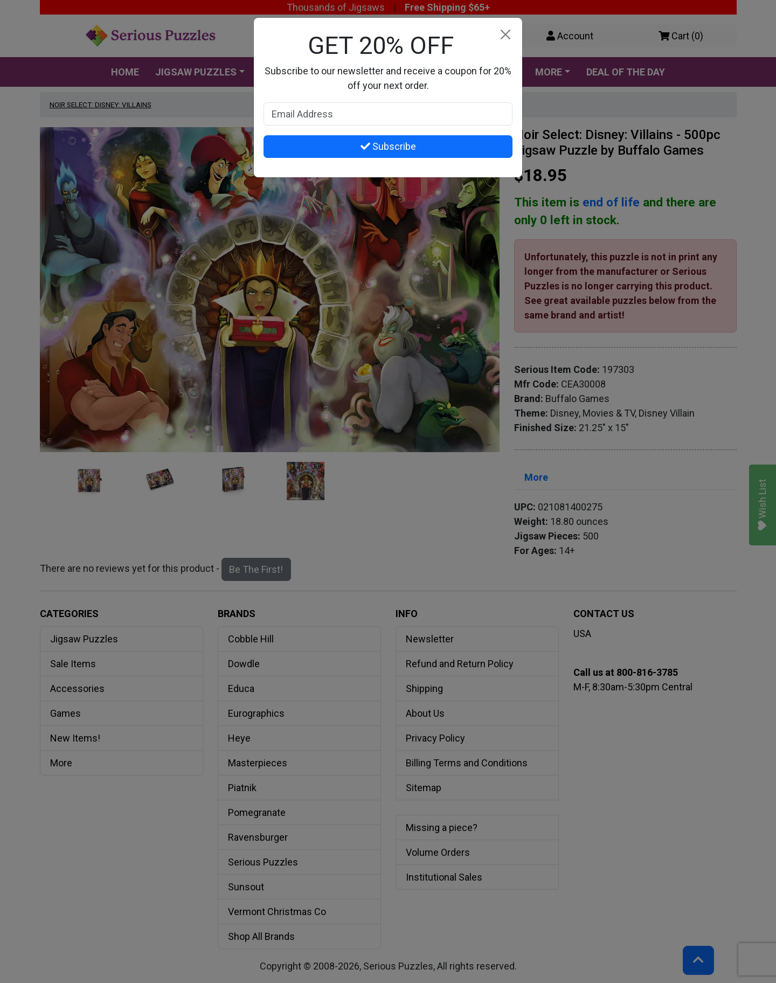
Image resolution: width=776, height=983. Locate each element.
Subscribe (388, 146)
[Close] (505, 34)
